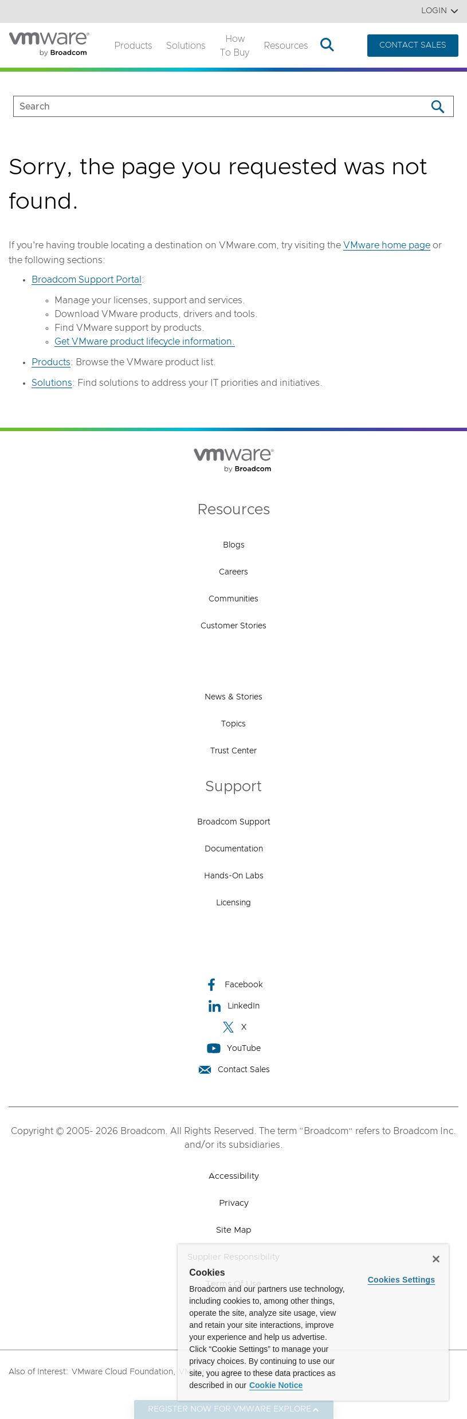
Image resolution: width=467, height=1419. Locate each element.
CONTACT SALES (412, 45)
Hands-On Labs (234, 876)
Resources (286, 45)
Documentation (234, 849)
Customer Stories (233, 626)
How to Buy (234, 45)
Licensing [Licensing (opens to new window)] (233, 903)
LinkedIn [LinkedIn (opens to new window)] (233, 1006)
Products (133, 45)
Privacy (234, 1203)
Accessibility (234, 1176)
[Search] (437, 106)
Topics (233, 724)
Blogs (234, 545)
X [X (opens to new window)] (233, 1027)
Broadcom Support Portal (87, 279)
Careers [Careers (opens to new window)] (233, 572)
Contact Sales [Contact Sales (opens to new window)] (234, 1069)
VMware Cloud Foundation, (123, 1372)
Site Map (233, 1230)
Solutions (186, 45)
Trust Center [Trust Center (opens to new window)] (233, 751)
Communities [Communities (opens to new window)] (233, 599)
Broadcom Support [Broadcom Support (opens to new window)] (233, 822)
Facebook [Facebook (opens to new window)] (234, 985)
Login (439, 11)
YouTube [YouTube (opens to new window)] (234, 1048)
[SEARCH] (208, 106)
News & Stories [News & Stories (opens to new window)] (233, 697)
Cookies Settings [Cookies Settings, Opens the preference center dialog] (401, 1279)
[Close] (436, 1259)
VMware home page (386, 245)
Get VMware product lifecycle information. (144, 341)
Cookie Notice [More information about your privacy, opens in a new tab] (276, 1385)
